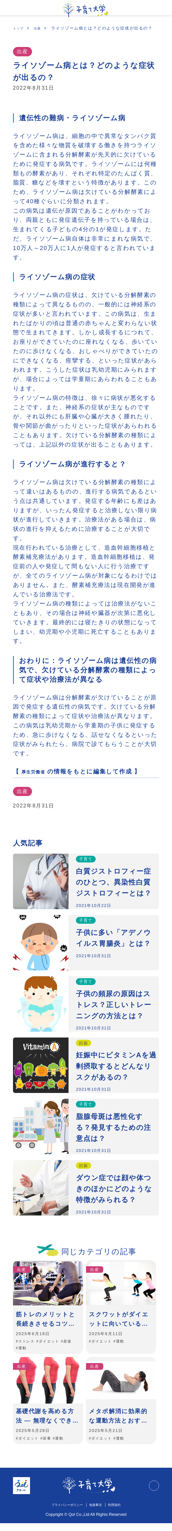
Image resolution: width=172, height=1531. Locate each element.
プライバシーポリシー (63, 1512)
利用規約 (120, 1512)
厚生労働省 (38, 776)
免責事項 (98, 1512)
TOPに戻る (152, 1493)
